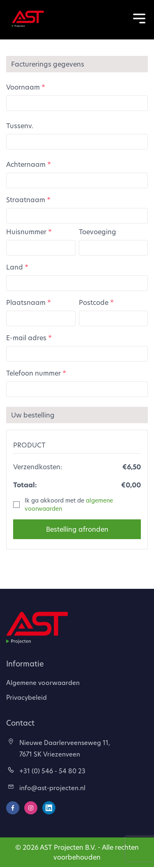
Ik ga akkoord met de (69, 504)
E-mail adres (29, 337)
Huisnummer (29, 231)
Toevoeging (97, 231)
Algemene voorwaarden (43, 682)
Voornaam (25, 87)
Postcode (96, 302)
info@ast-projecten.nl (46, 788)
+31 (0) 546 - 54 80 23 (46, 771)
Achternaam (28, 164)
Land (17, 267)
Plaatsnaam (28, 302)
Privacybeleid (26, 697)
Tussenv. (19, 125)
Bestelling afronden (77, 529)
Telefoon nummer (36, 373)
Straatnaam (28, 199)
